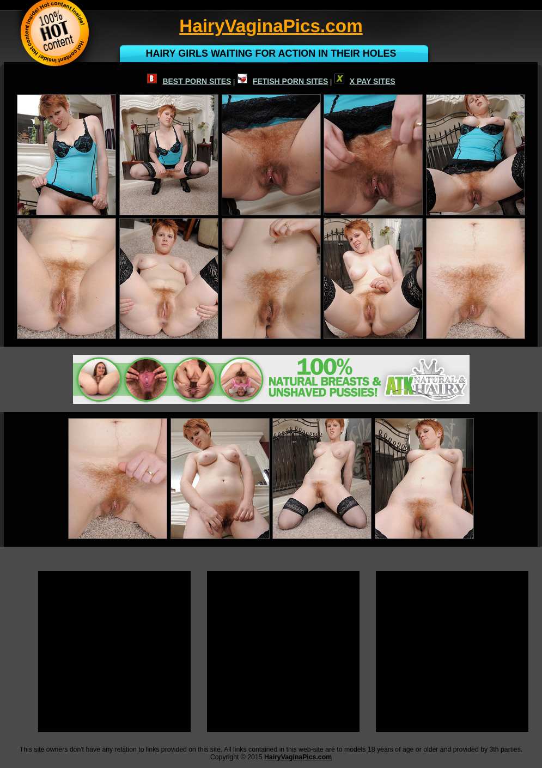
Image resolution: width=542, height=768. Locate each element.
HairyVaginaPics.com (298, 757)
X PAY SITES (364, 81)
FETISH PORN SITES (282, 81)
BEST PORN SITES (189, 81)
